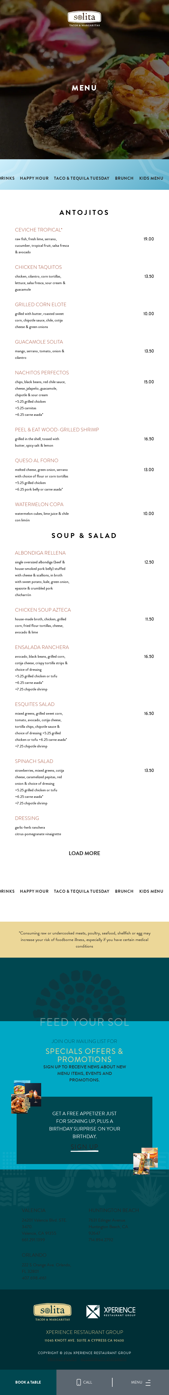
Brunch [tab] (124, 178)
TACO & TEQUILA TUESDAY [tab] (82, 178)
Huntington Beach (114, 1210)
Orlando (34, 1255)
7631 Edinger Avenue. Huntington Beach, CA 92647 (108, 1226)
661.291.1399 (33, 1240)
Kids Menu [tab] (151, 178)
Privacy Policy (62, 1359)
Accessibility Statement (104, 1359)
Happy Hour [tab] (34, 178)
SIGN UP (84, 1147)
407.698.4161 (34, 1278)
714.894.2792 (101, 1240)
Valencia (34, 1210)
